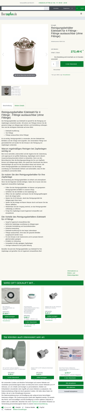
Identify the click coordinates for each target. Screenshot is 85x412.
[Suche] (46, 8)
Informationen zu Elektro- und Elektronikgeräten (72, 273)
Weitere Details (19, 105)
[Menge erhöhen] (57, 62)
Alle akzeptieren (71, 383)
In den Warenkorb (74, 64)
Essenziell (8, 407)
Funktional (8, 409)
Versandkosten (66, 74)
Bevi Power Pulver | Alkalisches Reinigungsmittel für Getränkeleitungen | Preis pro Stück (69, 369)
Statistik (18, 407)
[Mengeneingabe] (53, 64)
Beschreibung (7, 105)
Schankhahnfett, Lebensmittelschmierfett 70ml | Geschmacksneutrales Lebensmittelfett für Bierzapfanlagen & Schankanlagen (31, 310)
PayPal (42, 407)
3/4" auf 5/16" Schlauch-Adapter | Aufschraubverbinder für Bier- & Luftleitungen (14, 368)
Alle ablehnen (71, 387)
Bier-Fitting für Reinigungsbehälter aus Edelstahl (9, 308)
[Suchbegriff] (23, 8)
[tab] (7, 106)
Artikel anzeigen (11, 316)
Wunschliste (56, 69)
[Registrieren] (65, 8)
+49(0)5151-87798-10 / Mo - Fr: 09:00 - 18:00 (52, 3)
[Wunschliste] (73, 8)
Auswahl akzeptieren (70, 391)
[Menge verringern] (57, 65)
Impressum (35, 401)
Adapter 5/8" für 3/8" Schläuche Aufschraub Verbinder (53, 307)
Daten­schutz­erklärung (40, 404)
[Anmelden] (55, 8)
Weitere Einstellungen (20, 409)
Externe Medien (30, 407)
